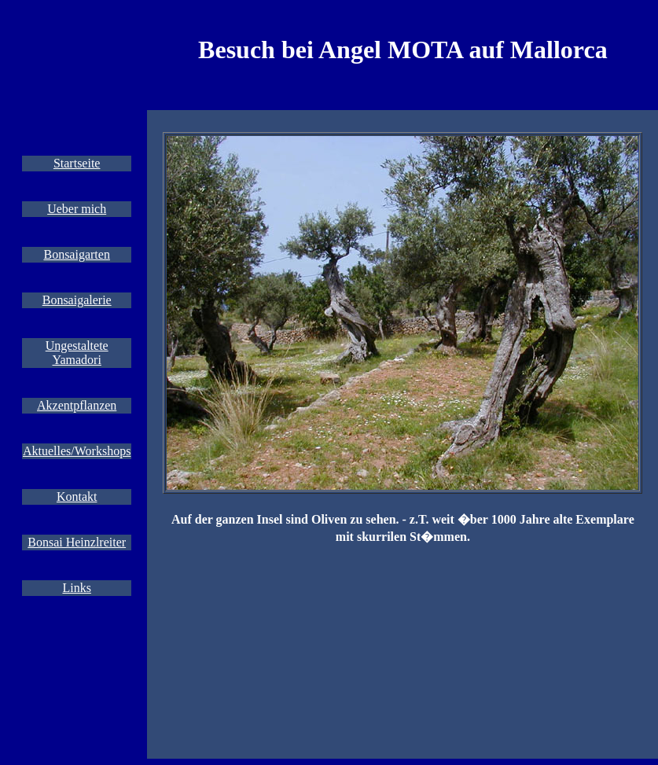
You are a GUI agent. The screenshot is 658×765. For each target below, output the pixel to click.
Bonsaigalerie (77, 300)
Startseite (77, 163)
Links (76, 587)
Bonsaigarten (76, 254)
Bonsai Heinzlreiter (77, 542)
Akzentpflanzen (76, 405)
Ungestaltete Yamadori (77, 352)
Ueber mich (76, 208)
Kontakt (77, 496)
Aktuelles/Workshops (76, 451)
